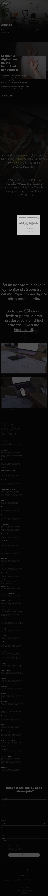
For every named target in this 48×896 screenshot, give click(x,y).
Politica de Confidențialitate (29, 224)
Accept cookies (29, 228)
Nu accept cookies (29, 231)
